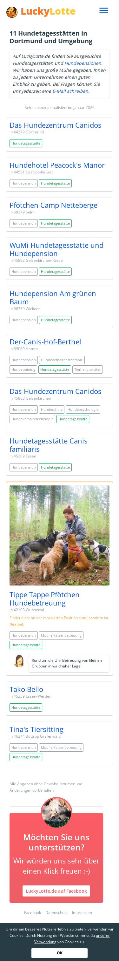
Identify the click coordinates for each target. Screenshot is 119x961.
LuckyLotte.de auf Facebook (56, 891)
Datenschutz (56, 912)
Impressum (82, 912)
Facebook (32, 912)
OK (60, 953)
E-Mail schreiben (70, 91)
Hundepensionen (82, 63)
